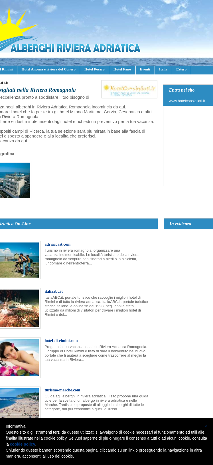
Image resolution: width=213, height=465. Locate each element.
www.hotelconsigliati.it (187, 101)
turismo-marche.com (62, 390)
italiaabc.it (54, 291)
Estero (181, 69)
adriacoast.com (58, 244)
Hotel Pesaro (94, 69)
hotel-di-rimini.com (61, 341)
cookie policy (22, 444)
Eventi (145, 69)
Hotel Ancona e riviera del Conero (49, 69)
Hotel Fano (122, 69)
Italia (163, 69)
